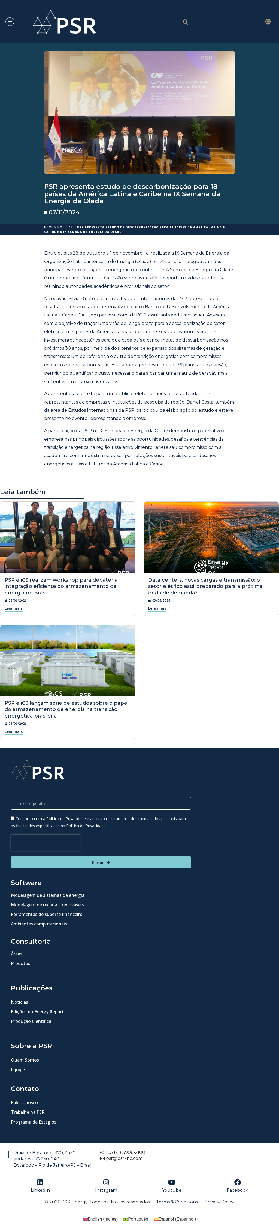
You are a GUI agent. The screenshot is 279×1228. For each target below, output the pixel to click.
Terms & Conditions (177, 1202)
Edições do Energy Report (37, 1012)
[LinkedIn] (40, 1182)
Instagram (106, 1190)
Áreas (16, 954)
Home (48, 227)
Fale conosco (24, 1102)
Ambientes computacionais (39, 924)
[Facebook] (237, 1182)
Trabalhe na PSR (28, 1112)
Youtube (171, 1190)
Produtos (20, 963)
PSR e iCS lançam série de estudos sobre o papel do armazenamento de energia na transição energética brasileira (67, 709)
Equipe (18, 1069)
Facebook (237, 1190)
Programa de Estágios (33, 1122)
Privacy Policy (220, 1202)
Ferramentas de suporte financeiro (47, 914)
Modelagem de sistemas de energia (47, 895)
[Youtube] (172, 1182)
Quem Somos (25, 1060)
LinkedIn (40, 1190)
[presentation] (46, 843)
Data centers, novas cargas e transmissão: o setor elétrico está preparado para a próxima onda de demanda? (205, 586)
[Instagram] (106, 1182)
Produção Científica (31, 1021)
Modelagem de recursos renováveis (47, 905)
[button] (267, 21)
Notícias (65, 227)
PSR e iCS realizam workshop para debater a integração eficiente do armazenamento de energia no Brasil (61, 586)
